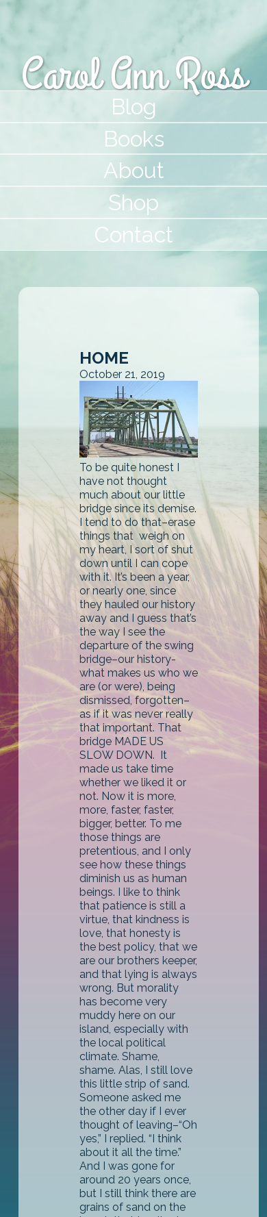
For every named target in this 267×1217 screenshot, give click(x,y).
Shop (133, 202)
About (133, 170)
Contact (133, 234)
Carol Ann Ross (133, 75)
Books (133, 138)
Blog (134, 106)
